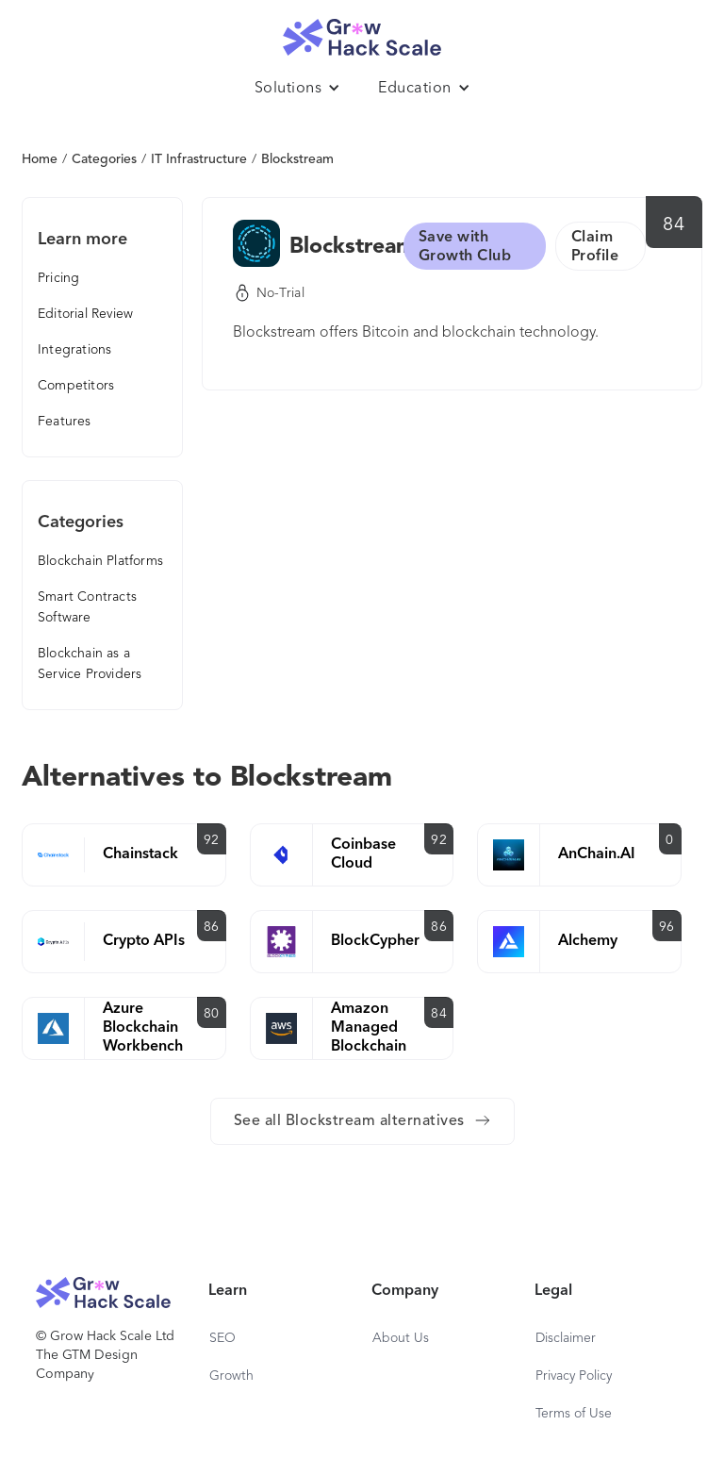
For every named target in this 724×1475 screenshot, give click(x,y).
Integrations (74, 349)
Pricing (58, 278)
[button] (298, 88)
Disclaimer (565, 1338)
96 (667, 927)
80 (212, 1013)
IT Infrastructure (199, 159)
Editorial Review (85, 314)
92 (212, 840)
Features (64, 421)
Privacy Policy (573, 1376)
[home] (362, 32)
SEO (222, 1338)
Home (40, 159)
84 (673, 225)
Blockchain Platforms (100, 561)
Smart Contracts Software (87, 607)
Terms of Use (573, 1413)
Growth (231, 1376)
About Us (400, 1338)
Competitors (76, 385)
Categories (104, 159)
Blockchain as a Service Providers (89, 664)
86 (212, 927)
